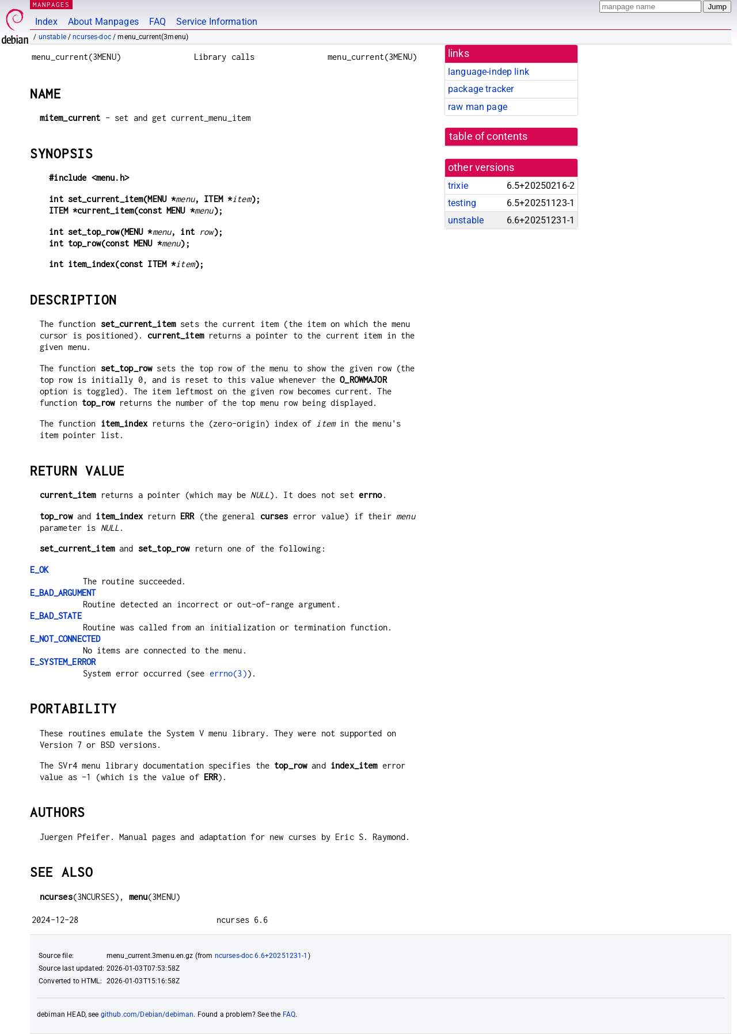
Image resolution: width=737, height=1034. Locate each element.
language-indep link (488, 71)
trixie (458, 185)
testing (462, 202)
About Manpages (103, 21)
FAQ (157, 21)
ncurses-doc (92, 37)
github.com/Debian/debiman (147, 1014)
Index (46, 21)
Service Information (216, 21)
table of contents (488, 136)
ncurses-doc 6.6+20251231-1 (261, 956)
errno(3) (228, 673)
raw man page (477, 106)
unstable (52, 37)
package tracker (481, 88)
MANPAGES (51, 4)
